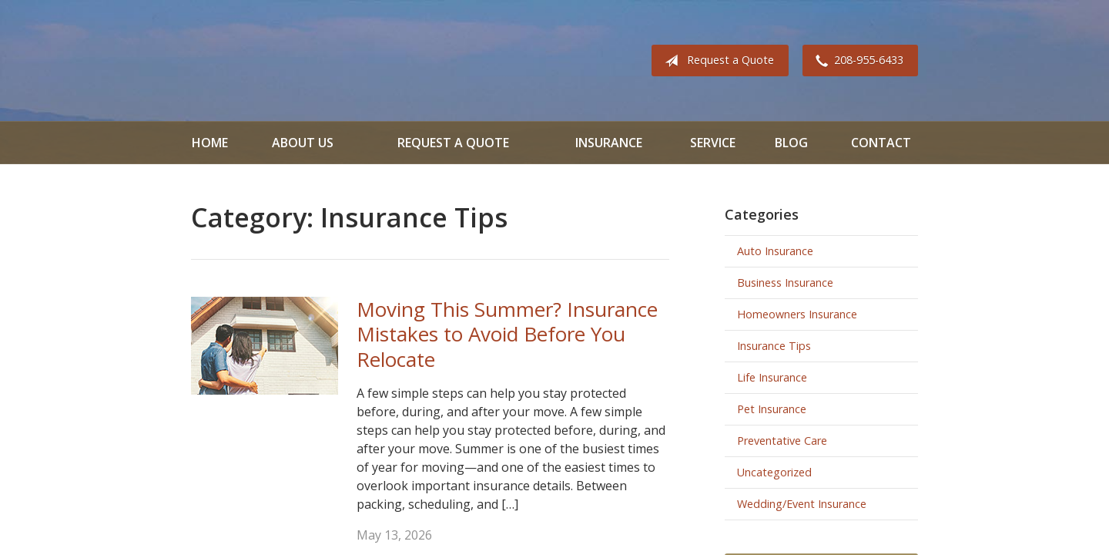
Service (712, 142)
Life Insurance (772, 377)
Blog (791, 142)
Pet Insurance (771, 409)
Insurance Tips (774, 345)
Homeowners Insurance (797, 314)
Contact (881, 142)
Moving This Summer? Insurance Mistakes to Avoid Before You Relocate (507, 334)
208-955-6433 (856, 61)
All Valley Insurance (234, 60)
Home (210, 142)
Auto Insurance (775, 251)
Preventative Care (782, 440)
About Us (302, 142)
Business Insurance (785, 282)
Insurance (608, 142)
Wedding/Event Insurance (801, 503)
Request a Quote (716, 61)
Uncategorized (774, 472)
